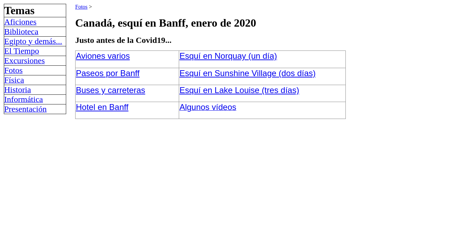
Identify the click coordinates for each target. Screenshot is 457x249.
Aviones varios (103, 56)
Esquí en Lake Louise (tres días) (239, 90)
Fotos (81, 7)
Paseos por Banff (108, 73)
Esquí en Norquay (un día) (228, 56)
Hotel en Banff (102, 107)
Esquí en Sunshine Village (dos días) (247, 73)
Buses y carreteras (110, 90)
